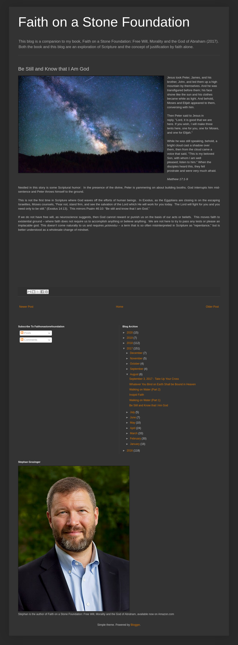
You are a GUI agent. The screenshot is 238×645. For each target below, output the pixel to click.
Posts (26, 333)
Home (119, 306)
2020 (130, 332)
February (135, 438)
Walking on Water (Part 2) (144, 389)
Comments (29, 339)
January (135, 444)
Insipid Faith (136, 394)
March (134, 433)
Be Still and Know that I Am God (148, 405)
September (137, 368)
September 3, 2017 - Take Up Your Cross (154, 378)
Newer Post (26, 306)
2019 (130, 337)
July (133, 412)
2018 (130, 343)
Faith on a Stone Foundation (104, 21)
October (135, 363)
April (133, 428)
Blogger (135, 624)
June (133, 417)
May (133, 422)
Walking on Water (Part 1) (144, 400)
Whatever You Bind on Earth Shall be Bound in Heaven (162, 384)
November (136, 358)
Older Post (212, 306)
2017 (130, 348)
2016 (130, 450)
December (136, 353)
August (134, 374)
